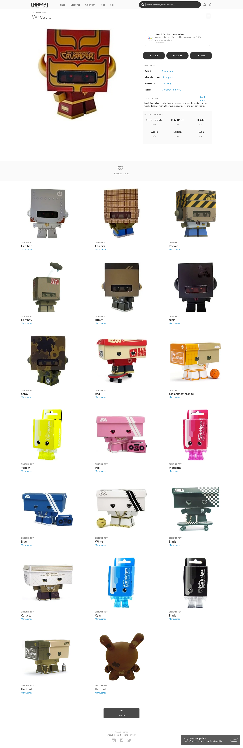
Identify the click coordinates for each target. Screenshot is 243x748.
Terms (125, 735)
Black (172, 541)
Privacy (132, 735)
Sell (112, 4)
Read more (202, 98)
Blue (24, 541)
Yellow (25, 467)
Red (97, 393)
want (177, 55)
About (110, 735)
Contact (117, 735)
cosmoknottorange (181, 393)
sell (201, 55)
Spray (24, 393)
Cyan (98, 615)
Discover (75, 4)
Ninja (172, 320)
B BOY (99, 320)
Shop (63, 4)
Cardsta (26, 615)
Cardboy (26, 320)
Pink (97, 467)
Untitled (26, 689)
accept (234, 740)
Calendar (90, 4)
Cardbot (26, 246)
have (154, 55)
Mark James (26, 249)
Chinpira (100, 246)
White (99, 541)
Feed (102, 4)
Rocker (173, 246)
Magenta (175, 467)
